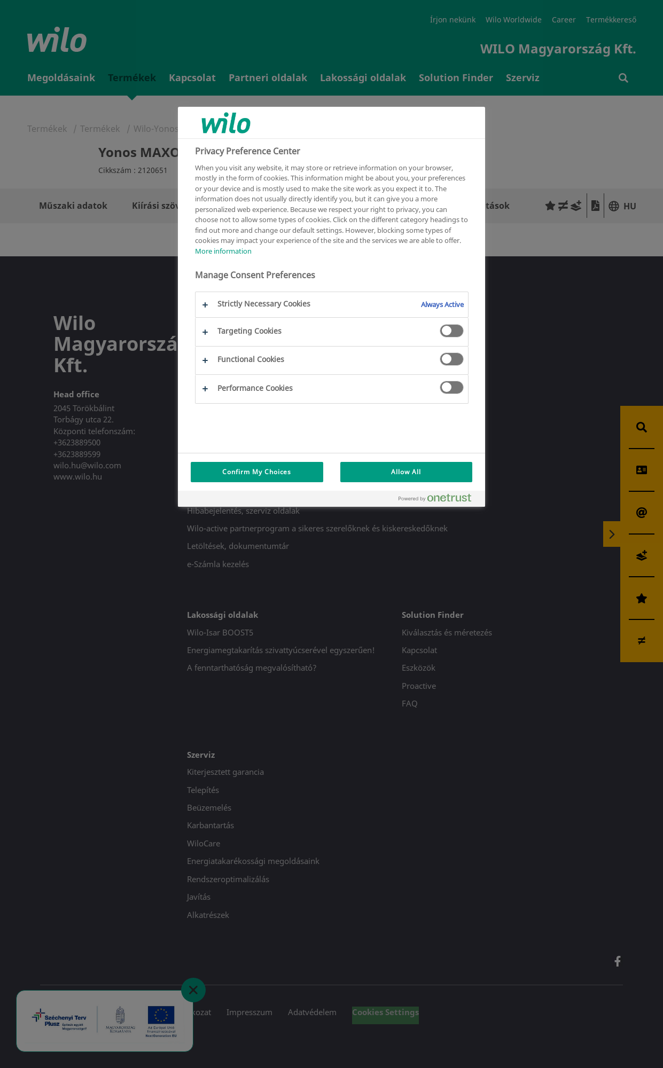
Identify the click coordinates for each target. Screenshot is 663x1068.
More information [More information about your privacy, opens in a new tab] (223, 251)
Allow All (406, 471)
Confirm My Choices (256, 471)
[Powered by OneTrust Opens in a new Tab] (439, 500)
